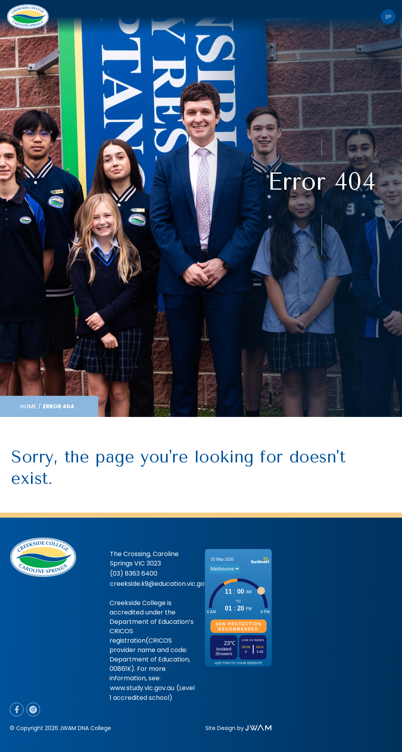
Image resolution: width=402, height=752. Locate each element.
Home (28, 406)
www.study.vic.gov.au (142, 687)
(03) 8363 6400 (133, 573)
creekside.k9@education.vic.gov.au (163, 583)
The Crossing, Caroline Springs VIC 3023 (144, 558)
